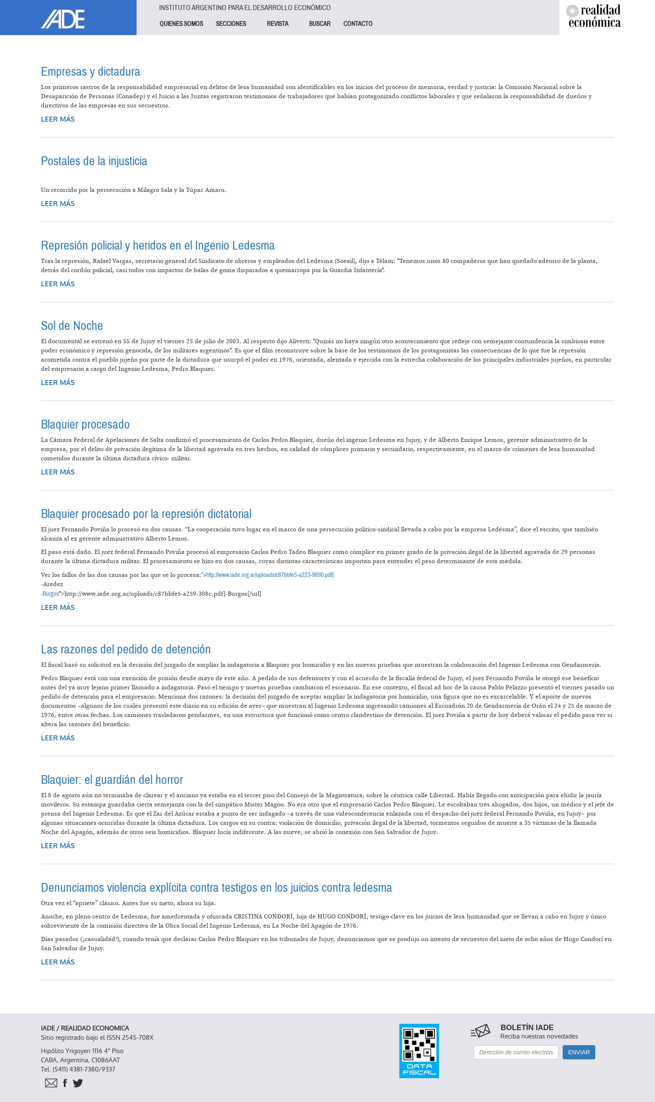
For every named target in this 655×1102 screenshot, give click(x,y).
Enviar (579, 1052)
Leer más (58, 119)
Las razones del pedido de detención (126, 649)
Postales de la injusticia (94, 161)
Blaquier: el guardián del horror (112, 780)
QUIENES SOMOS (181, 24)
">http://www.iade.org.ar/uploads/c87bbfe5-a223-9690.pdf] (267, 575)
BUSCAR (319, 24)
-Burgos (50, 593)
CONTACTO (358, 24)
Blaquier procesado (85, 424)
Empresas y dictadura (90, 72)
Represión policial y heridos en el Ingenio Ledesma (158, 245)
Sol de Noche (72, 326)
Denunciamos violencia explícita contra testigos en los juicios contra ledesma (216, 888)
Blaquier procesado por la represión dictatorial (146, 514)
